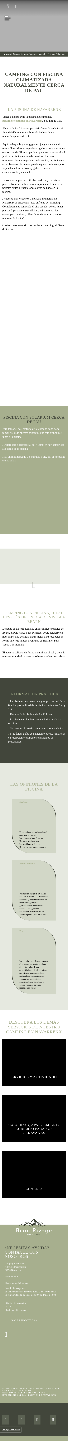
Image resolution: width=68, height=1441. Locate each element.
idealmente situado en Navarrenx (22, 120)
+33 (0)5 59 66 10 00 (11, 1429)
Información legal (14, 1395)
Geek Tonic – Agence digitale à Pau (23, 1393)
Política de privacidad (42, 1395)
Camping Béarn (11, 54)
